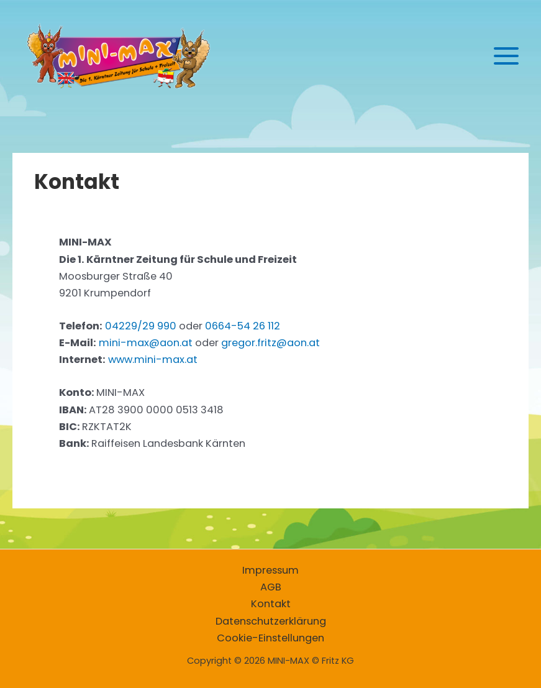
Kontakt (271, 604)
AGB (270, 587)
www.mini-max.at (153, 359)
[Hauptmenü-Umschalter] (506, 56)
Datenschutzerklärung (271, 621)
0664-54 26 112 (242, 326)
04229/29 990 (140, 326)
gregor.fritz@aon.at (270, 343)
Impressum (270, 570)
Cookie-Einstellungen (270, 638)
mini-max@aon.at (146, 343)
